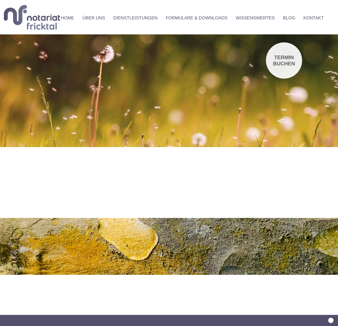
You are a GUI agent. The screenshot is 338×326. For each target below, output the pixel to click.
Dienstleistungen (135, 18)
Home (67, 18)
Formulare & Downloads (196, 18)
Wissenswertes (255, 18)
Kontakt (313, 18)
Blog (289, 18)
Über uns (93, 18)
